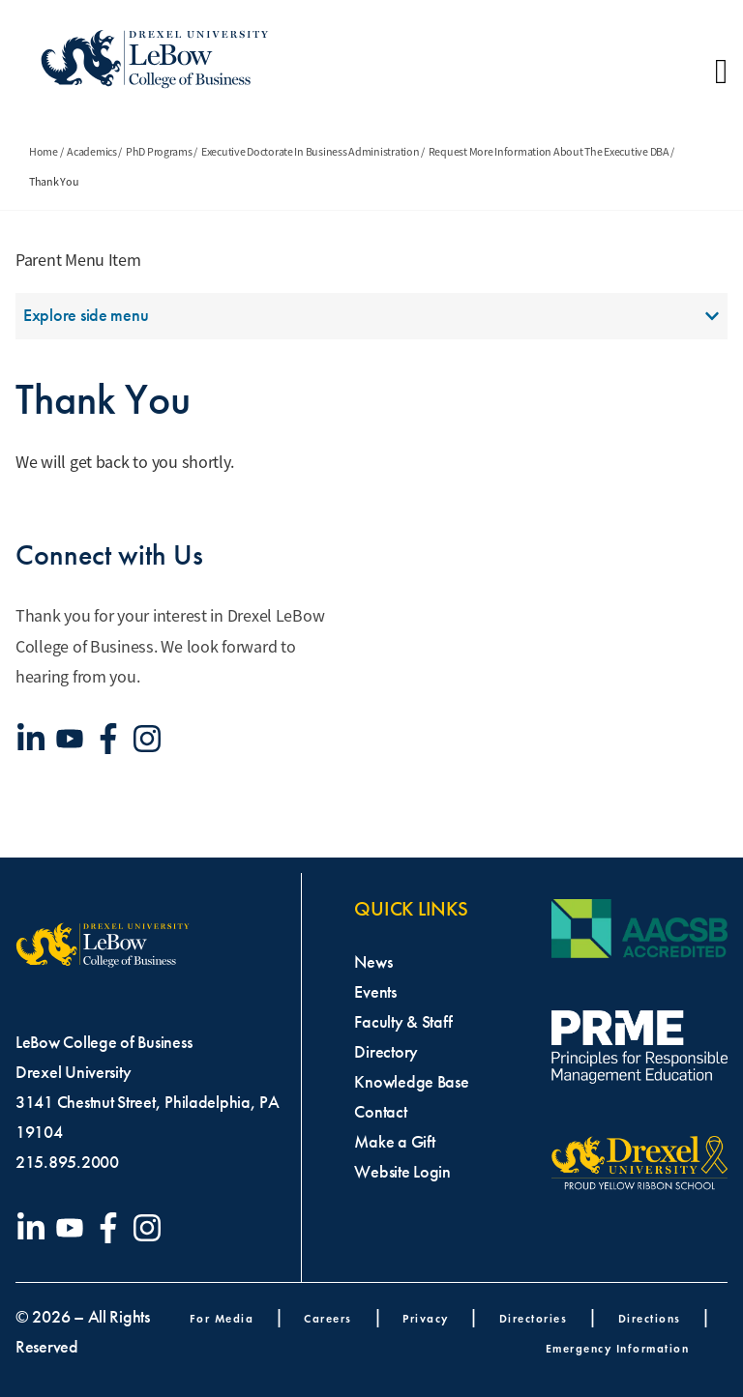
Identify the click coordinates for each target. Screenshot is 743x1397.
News (373, 962)
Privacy (425, 1318)
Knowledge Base (411, 1081)
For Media (222, 1318)
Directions (649, 1318)
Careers (328, 1318)
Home (43, 152)
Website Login (402, 1171)
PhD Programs (159, 152)
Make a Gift (394, 1141)
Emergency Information (618, 1348)
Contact (380, 1111)
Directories (533, 1318)
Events (375, 992)
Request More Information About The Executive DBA (549, 152)
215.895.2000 (67, 1162)
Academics (92, 152)
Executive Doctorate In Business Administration (310, 152)
